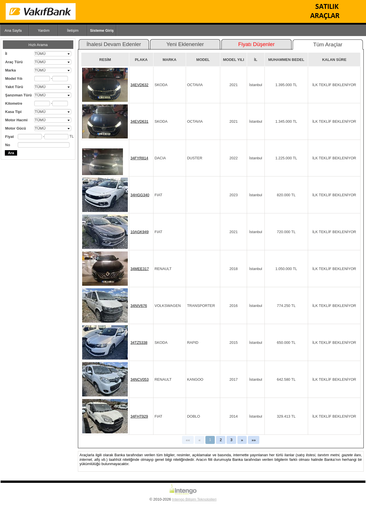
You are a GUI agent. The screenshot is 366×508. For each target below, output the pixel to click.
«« (188, 440)
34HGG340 (139, 195)
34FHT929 (139, 416)
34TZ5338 (138, 342)
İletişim (72, 30)
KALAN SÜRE (334, 59)
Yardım (44, 30)
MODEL (203, 59)
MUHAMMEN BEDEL (286, 59)
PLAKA (141, 59)
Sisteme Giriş (102, 30)
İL (255, 59)
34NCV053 (139, 379)
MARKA (169, 59)
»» (254, 440)
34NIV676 (138, 305)
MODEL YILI (233, 59)
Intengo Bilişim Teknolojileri (194, 499)
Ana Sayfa (13, 30)
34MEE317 (139, 269)
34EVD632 (139, 85)
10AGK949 (139, 232)
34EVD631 (139, 121)
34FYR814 (139, 158)
